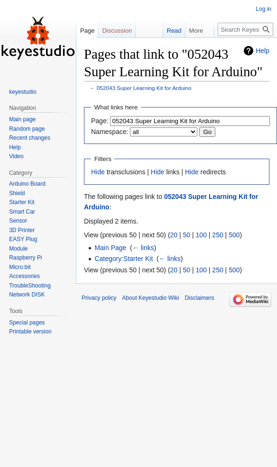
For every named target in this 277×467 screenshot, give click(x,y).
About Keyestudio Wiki (150, 298)
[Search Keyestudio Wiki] (245, 29)
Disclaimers (199, 298)
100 (201, 235)
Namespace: (110, 131)
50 (187, 235)
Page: (100, 121)
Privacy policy (99, 298)
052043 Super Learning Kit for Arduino (144, 88)
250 (217, 235)
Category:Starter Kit (123, 258)
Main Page (110, 247)
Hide (98, 172)
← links (143, 247)
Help (262, 50)
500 (234, 235)
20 (174, 235)
